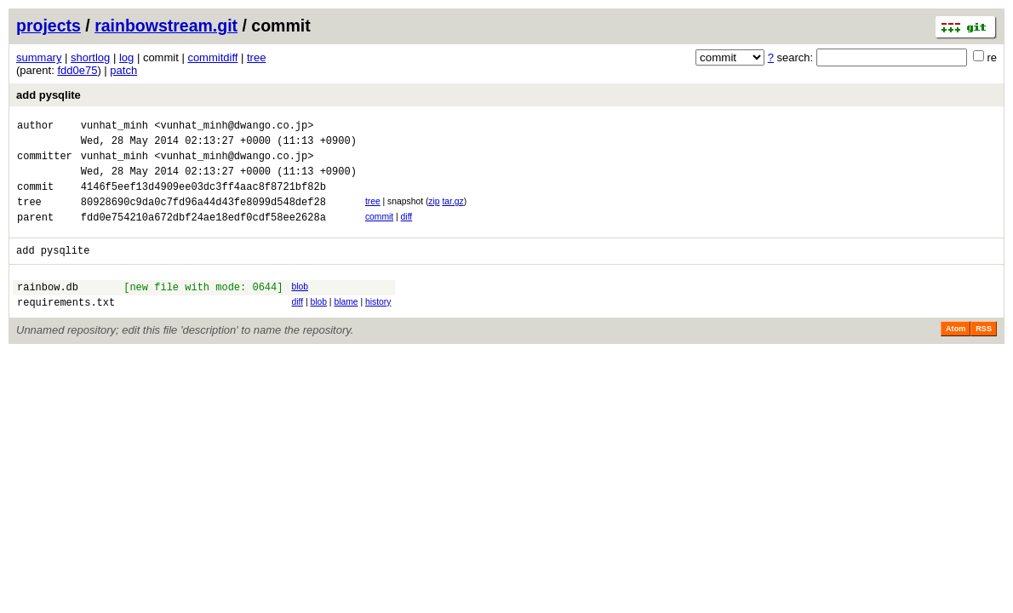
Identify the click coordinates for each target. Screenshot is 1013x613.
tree (256, 57)
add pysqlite (48, 95)
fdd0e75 (77, 70)
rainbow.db (47, 309)
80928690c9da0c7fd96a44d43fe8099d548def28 (203, 216)
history (378, 324)
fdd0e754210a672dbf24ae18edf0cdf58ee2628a (203, 234)
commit (379, 232)
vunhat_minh (114, 127)
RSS (984, 354)
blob (299, 307)
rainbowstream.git (166, 25)
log (126, 57)
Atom (955, 354)
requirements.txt (66, 327)
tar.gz (452, 214)
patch (123, 70)
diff (407, 232)
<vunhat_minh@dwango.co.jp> (233, 127)
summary (38, 57)
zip (433, 214)
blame (346, 324)
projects (48, 25)
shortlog (90, 57)
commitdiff (212, 57)
